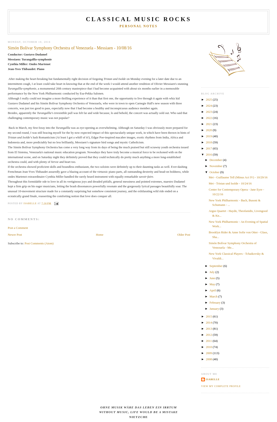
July (212, 272)
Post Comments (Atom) (39, 243)
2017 (209, 148)
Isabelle (213, 379)
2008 (209, 359)
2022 (209, 118)
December (216, 160)
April (213, 290)
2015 (209, 316)
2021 (209, 124)
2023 (209, 111)
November (216, 166)
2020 (209, 130)
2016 (209, 154)
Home (99, 234)
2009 (209, 353)
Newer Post (15, 234)
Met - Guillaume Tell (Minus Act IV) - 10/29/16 (238, 177)
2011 (209, 341)
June (213, 278)
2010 (209, 347)
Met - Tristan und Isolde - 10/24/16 (230, 183)
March (214, 296)
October (215, 172)
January (215, 308)
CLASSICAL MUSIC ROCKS (138, 19)
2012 (209, 334)
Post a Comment (18, 228)
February (215, 302)
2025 (209, 99)
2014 (209, 322)
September (216, 266)
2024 (209, 105)
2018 (209, 142)
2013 (209, 328)
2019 (209, 136)
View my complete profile (221, 386)
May (213, 284)
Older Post (183, 234)
